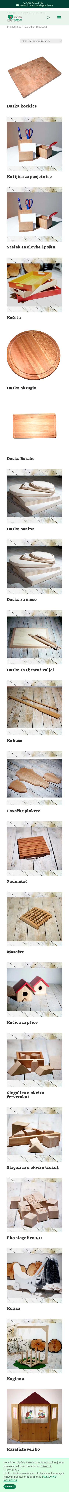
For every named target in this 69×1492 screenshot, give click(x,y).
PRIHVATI (9, 1486)
